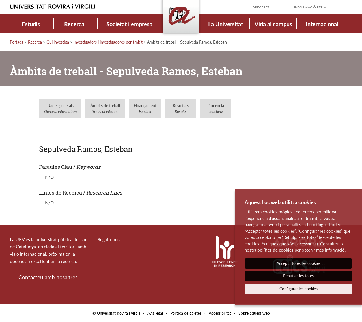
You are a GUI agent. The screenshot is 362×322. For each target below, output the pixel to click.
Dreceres (261, 7)
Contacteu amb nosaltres (47, 277)
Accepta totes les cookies (298, 263)
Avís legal (155, 313)
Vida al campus (273, 24)
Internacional (322, 24)
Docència (216, 108)
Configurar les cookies (298, 288)
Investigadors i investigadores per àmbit (108, 42)
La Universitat (225, 24)
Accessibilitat (220, 313)
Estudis (31, 24)
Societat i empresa (129, 24)
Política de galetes (185, 313)
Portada (16, 42)
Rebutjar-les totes (298, 275)
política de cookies (275, 249)
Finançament (145, 108)
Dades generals (60, 108)
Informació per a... (311, 7)
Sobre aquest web (254, 313)
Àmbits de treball (105, 108)
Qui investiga (57, 42)
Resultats (181, 108)
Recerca (74, 24)
